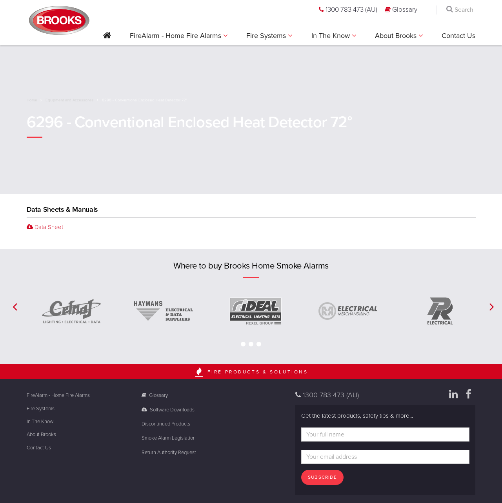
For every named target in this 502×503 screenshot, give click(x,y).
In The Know (331, 35)
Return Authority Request (169, 452)
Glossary (401, 9)
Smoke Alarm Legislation (169, 438)
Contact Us (458, 35)
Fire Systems (267, 35)
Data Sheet (45, 227)
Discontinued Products (166, 424)
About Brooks (396, 35)
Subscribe (322, 477)
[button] (107, 38)
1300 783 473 (348, 9)
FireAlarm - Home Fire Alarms (176, 35)
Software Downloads (168, 410)
